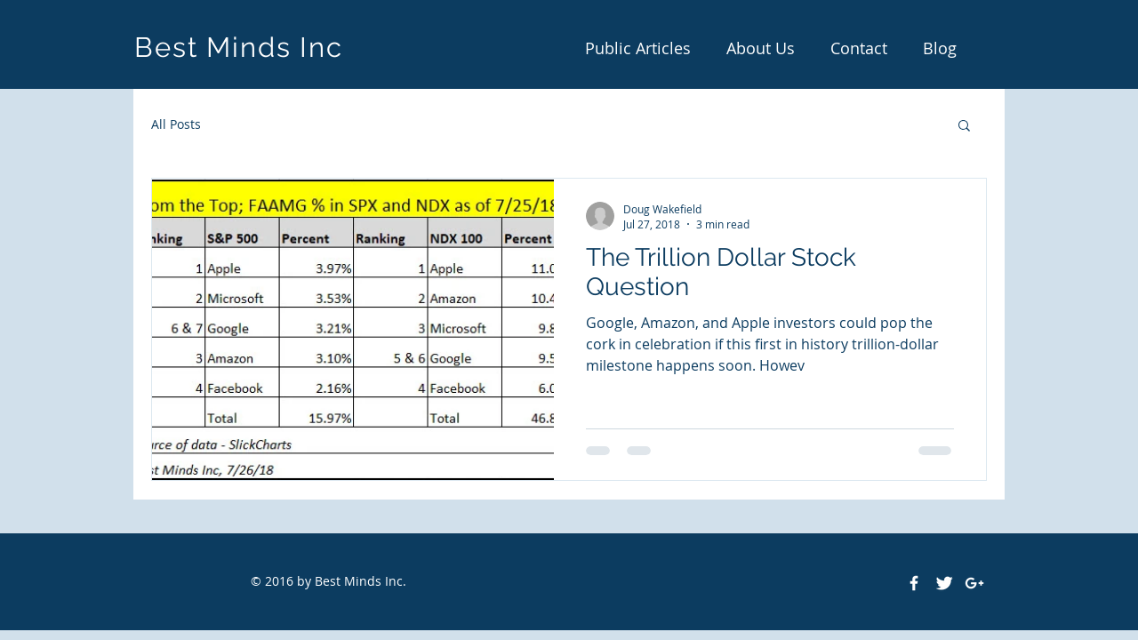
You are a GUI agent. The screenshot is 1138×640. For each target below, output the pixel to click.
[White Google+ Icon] (974, 583)
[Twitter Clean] (944, 583)
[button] (964, 126)
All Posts (176, 124)
